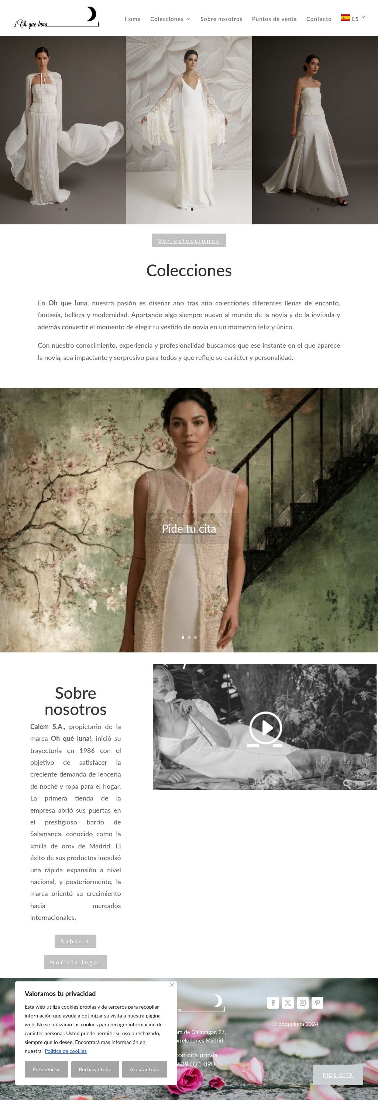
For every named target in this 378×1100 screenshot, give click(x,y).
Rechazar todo (95, 1069)
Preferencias (46, 1069)
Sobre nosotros (221, 19)
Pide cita (338, 1075)
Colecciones (166, 19)
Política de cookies (66, 1051)
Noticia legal (75, 962)
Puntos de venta (274, 19)
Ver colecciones (189, 240)
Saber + (75, 941)
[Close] (172, 985)
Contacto (319, 19)
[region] (96, 1033)
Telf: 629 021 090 (189, 1064)
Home (132, 19)
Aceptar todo (144, 1069)
